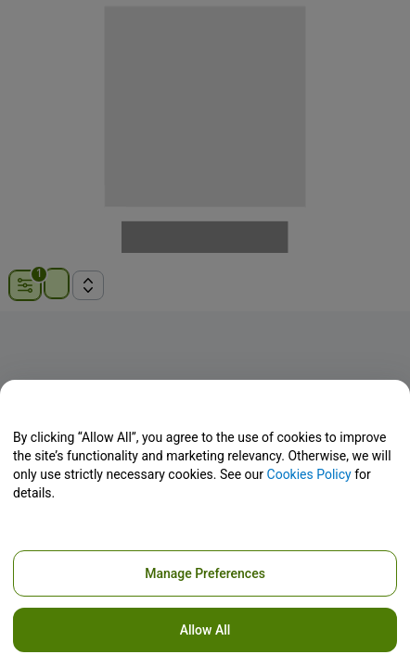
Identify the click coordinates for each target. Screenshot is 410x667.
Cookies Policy (309, 474)
